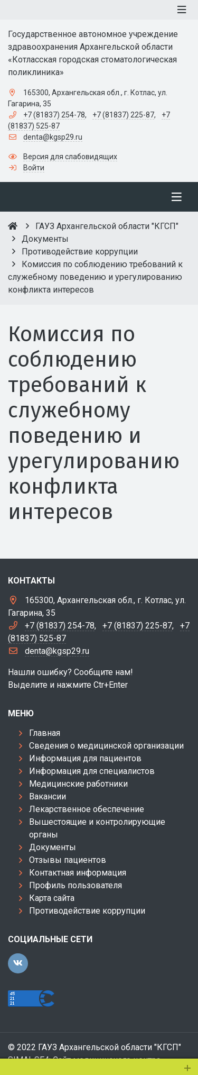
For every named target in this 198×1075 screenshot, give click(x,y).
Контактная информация (77, 873)
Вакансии (47, 796)
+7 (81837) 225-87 (123, 115)
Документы (52, 847)
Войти (33, 167)
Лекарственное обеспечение (86, 809)
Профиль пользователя (75, 885)
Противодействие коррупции (87, 911)
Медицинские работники (78, 784)
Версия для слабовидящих (70, 156)
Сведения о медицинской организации (106, 746)
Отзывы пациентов (67, 860)
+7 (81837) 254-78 (54, 115)
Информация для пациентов (85, 758)
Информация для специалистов (92, 771)
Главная (44, 733)
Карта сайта (51, 898)
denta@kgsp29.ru (52, 137)
